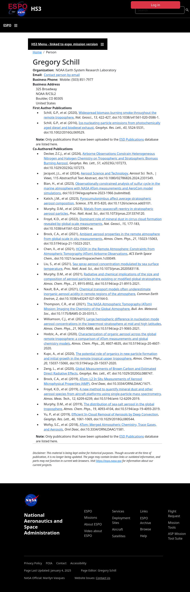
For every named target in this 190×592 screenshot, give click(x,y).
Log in (155, 5)
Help (143, 536)
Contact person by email (62, 75)
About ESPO (93, 524)
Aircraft (117, 529)
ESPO (88, 511)
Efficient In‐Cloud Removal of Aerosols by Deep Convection (115, 414)
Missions (90, 517)
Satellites (118, 536)
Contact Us (103, 578)
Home (37, 52)
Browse (145, 529)
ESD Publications (131, 139)
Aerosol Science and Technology (104, 173)
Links (144, 511)
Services (118, 511)
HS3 (36, 8)
